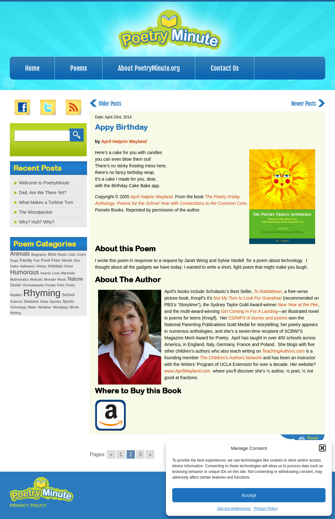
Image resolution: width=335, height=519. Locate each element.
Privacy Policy (266, 508)
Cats (71, 254)
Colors (81, 254)
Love (56, 273)
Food (45, 260)
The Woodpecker (35, 212)
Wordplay (60, 307)
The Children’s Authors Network (231, 357)
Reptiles (16, 295)
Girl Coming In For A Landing (249, 311)
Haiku (14, 266)
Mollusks (36, 279)
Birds (52, 254)
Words (74, 307)
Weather (44, 307)
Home (32, 68)
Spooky (55, 301)
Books (62, 254)
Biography (38, 254)
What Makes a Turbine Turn (46, 202)
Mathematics (19, 279)
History (42, 266)
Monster (50, 279)
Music (61, 279)
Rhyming (42, 293)
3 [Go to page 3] (140, 454)
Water (32, 307)
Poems (78, 68)
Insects (45, 273)
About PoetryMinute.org (149, 68)
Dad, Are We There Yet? (42, 192)
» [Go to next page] (150, 454)
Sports (68, 301)
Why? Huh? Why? (37, 221)
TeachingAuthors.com (283, 351)
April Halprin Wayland (124, 141)
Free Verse (61, 260)
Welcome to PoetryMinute (44, 182)
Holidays (55, 266)
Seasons (31, 301)
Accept (249, 495)
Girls (76, 260)
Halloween (27, 266)
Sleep (44, 301)
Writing (15, 313)
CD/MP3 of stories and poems (257, 317)
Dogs (14, 260)
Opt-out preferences (234, 508)
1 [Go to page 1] (121, 454)
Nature (75, 279)
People (50, 285)
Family (26, 260)
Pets (60, 285)
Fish (36, 260)
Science (16, 301)
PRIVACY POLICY (28, 505)
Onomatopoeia (33, 285)
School (68, 294)
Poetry (70, 285)
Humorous (24, 272)
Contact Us (225, 68)
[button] (322, 448)
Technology (18, 307)
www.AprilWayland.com (187, 370)
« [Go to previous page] (111, 454)
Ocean (15, 285)
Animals (20, 254)
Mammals (68, 273)
